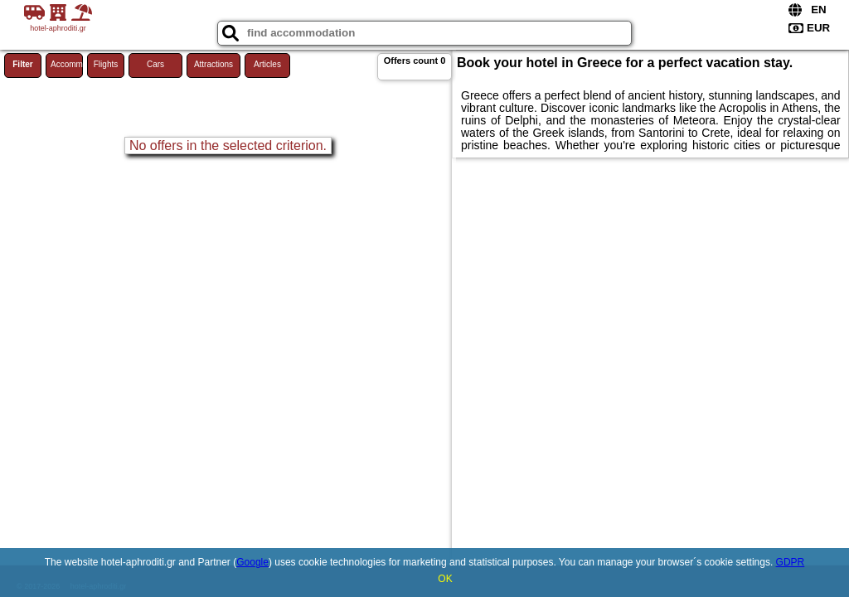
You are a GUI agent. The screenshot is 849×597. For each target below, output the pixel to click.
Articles (267, 64)
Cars (155, 64)
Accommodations (67, 64)
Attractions (213, 64)
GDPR (790, 562)
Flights (106, 64)
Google (252, 562)
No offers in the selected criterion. (228, 145)
